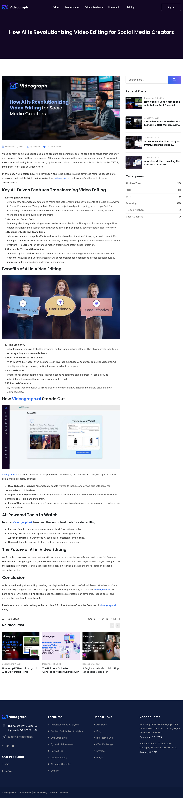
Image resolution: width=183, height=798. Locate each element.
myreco (100, 750)
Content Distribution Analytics (67, 731)
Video (56, 7)
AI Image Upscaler (61, 764)
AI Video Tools (54, 146)
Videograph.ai (62, 178)
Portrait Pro (114, 7)
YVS (7, 764)
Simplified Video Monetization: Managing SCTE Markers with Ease (162, 125)
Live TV (55, 770)
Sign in (171, 7)
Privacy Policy (40, 792)
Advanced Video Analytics (65, 724)
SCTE (129, 190)
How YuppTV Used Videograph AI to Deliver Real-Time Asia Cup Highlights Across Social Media (162, 107)
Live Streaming (59, 737)
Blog (98, 731)
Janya (8, 771)
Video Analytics (94, 7)
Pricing (131, 7)
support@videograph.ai (20, 736)
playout (36, 146)
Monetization (72, 7)
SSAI (128, 196)
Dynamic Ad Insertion (62, 744)
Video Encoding (59, 757)
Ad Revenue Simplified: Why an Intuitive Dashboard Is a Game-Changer (162, 145)
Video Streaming (134, 216)
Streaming (131, 203)
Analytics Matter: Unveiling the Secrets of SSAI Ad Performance (162, 165)
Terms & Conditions (58, 792)
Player (99, 757)
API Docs (101, 724)
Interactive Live (104, 737)
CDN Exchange (104, 744)
